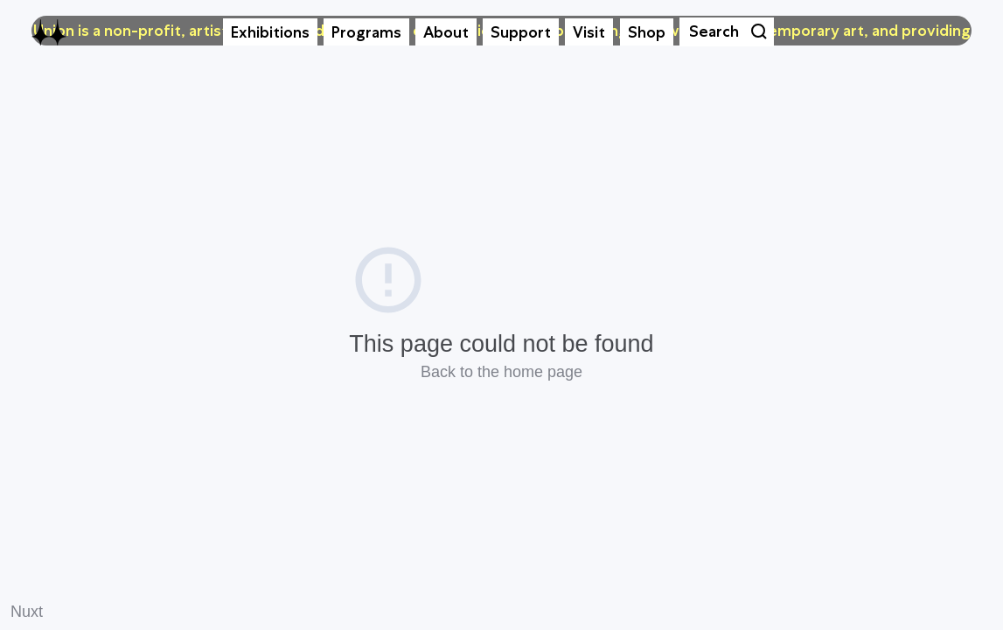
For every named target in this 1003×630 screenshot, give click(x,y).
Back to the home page (501, 372)
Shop (646, 32)
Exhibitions (270, 32)
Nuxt (26, 611)
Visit (589, 32)
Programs (366, 32)
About (446, 32)
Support (521, 32)
